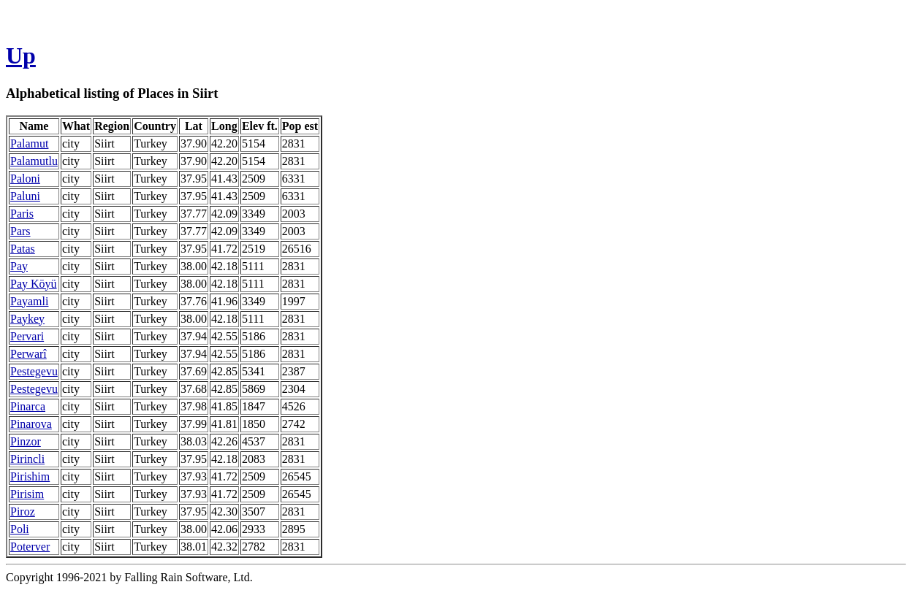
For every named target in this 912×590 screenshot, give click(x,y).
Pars (20, 231)
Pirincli (27, 459)
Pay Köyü (33, 283)
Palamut (29, 143)
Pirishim (30, 476)
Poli (19, 529)
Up (21, 55)
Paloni (25, 178)
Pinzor (25, 441)
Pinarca (27, 406)
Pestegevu (34, 371)
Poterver (30, 546)
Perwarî (28, 354)
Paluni (25, 196)
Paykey (27, 319)
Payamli (29, 301)
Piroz (22, 511)
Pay (19, 266)
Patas (22, 248)
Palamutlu (34, 161)
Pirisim (27, 494)
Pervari (27, 336)
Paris (22, 213)
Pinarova (31, 424)
